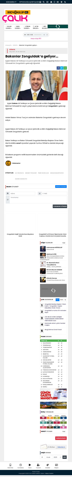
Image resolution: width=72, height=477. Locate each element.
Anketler (47, 466)
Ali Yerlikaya (19, 173)
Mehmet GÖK (51, 254)
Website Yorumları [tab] (61, 186)
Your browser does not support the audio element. (36, 34)
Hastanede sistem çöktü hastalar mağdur (52, 324)
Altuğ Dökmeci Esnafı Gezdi (51, 331)
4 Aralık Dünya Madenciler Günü (56, 280)
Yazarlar (38, 466)
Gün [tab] (57, 299)
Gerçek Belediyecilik (57, 173)
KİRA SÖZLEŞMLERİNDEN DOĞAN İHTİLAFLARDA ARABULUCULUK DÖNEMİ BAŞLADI (52, 258)
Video (30, 466)
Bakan (14, 103)
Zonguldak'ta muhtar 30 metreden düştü (53, 312)
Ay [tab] (65, 299)
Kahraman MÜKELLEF (54, 247)
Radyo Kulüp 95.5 (36, 38)
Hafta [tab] (61, 299)
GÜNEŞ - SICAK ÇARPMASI (54, 267)
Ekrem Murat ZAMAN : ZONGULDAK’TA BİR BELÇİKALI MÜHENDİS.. (51, 273)
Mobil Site (10, 466)
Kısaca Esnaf (50, 249)
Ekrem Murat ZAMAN (54, 270)
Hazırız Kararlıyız (21, 179)
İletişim (57, 466)
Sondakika (21, 466)
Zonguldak (52, 106)
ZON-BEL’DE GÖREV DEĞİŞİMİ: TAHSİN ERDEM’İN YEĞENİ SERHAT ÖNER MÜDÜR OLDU (52, 318)
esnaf (18, 143)
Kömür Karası (52, 278)
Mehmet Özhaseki (31, 173)
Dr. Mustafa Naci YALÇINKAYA (53, 264)
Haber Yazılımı (49, 473)
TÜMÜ (63, 243)
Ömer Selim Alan (43, 173)
